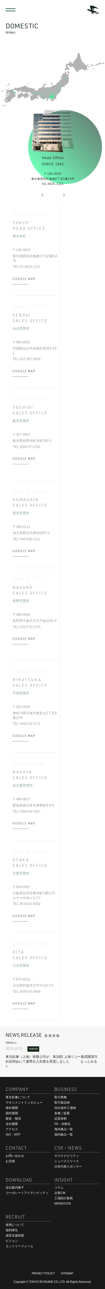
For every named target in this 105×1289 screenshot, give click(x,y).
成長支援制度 (15, 1235)
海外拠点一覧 (63, 1129)
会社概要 (12, 1123)
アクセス (12, 1129)
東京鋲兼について (18, 1097)
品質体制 (60, 1118)
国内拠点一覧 (63, 1134)
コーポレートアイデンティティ (27, 1192)
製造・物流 (13, 1118)
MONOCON (62, 1203)
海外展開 (12, 1107)
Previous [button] (44, 195)
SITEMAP (67, 1273)
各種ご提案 (62, 1113)
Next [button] (64, 195)
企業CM (59, 1192)
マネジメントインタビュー (24, 1102)
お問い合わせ (15, 1155)
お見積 (10, 1161)
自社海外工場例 (65, 1107)
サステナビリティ (66, 1155)
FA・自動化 (62, 1123)
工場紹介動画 (63, 1198)
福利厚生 (12, 1230)
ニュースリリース (66, 1161)
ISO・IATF (13, 1134)
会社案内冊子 (15, 1187)
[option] (52, 81)
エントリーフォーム (19, 1246)
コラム (59, 1187)
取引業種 (60, 1097)
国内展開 (12, 1113)
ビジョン (12, 1240)
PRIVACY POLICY (43, 1273)
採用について (15, 1224)
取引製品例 (62, 1102)
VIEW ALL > (11, 1042)
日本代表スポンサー (68, 1166)
